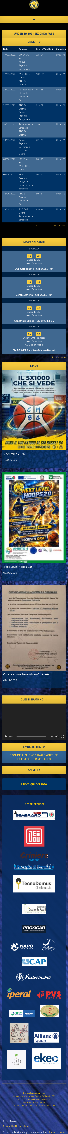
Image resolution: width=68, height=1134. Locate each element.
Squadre (23, 49)
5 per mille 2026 (14, 453)
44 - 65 (39, 89)
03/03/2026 (10, 573)
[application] (34, 722)
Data (5, 49)
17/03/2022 (9, 55)
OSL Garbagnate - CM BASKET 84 (34, 269)
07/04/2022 (9, 174)
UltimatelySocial (56, 1132)
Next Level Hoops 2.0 (17, 566)
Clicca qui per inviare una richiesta (33, 1099)
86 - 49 (39, 174)
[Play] (5, 736)
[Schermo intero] (62, 736)
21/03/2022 (9, 89)
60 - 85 (39, 159)
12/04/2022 (9, 193)
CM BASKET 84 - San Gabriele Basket (34, 350)
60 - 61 (39, 193)
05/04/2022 (9, 159)
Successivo (59, 225)
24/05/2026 (34, 248)
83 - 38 (39, 209)
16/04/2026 (10, 460)
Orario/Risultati (44, 49)
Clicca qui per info (34, 784)
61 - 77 (39, 105)
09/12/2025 (10, 680)
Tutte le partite (59, 357)
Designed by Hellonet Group (16, 1126)
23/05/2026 (34, 300)
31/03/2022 (9, 140)
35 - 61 (39, 124)
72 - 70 (39, 140)
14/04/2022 (9, 209)
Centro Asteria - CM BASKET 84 (34, 295)
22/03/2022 (9, 105)
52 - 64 (39, 55)
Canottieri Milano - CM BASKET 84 (34, 321)
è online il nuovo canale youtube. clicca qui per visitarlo (34, 757)
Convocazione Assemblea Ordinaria (26, 674)
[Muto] (57, 736)
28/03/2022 (9, 124)
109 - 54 (40, 74)
